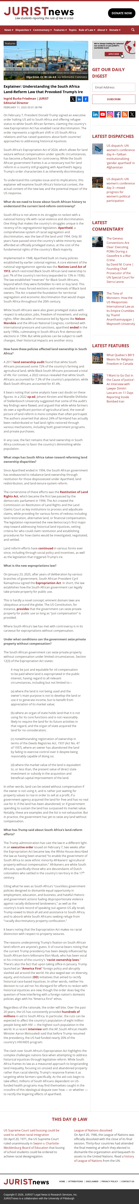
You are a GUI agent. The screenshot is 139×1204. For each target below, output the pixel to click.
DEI (35, 977)
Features (60, 30)
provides (23, 609)
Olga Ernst (32, 77)
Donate (114, 30)
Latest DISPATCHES (113, 136)
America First (31, 968)
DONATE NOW (122, 13)
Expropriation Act (48, 583)
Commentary (42, 30)
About (102, 30)
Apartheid (65, 228)
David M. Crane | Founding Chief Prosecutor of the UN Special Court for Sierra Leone (120, 273)
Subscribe (114, 99)
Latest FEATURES (110, 346)
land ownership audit (29, 362)
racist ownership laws (63, 960)
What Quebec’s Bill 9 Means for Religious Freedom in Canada (120, 359)
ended (74, 327)
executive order (22, 847)
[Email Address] (113, 87)
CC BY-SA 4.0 (48, 77)
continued (45, 548)
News (8, 30)
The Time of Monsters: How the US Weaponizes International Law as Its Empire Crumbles (120, 302)
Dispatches (23, 30)
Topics (73, 30)
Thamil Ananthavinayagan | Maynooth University (121, 319)
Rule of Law (87, 30)
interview (35, 1029)
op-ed (31, 397)
